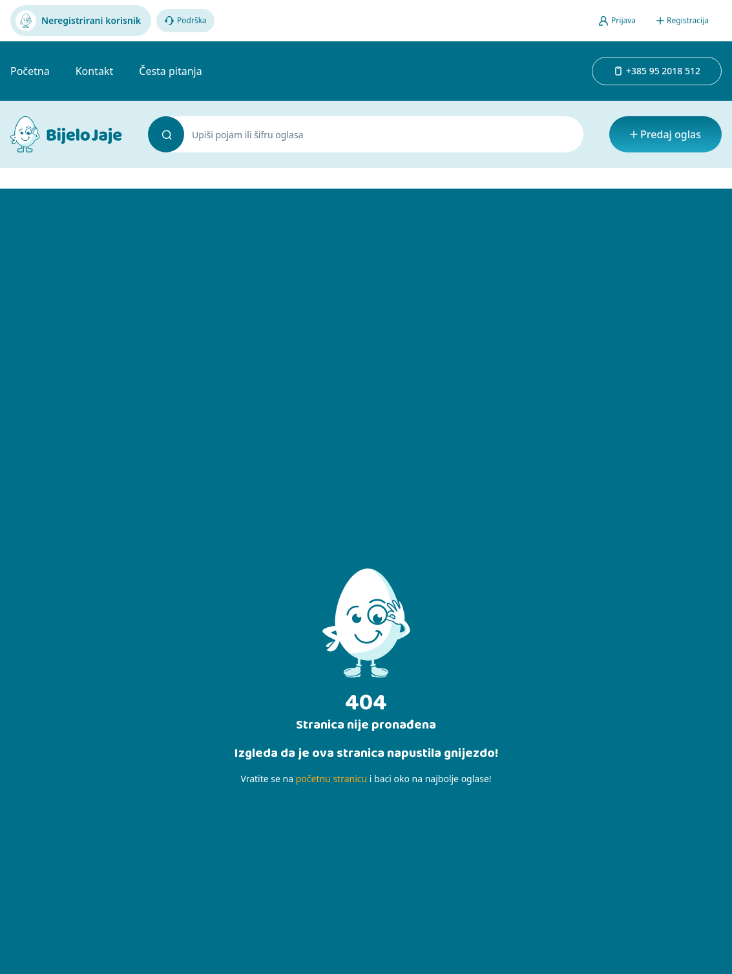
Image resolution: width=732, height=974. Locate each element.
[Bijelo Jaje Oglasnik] (66, 134)
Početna (30, 71)
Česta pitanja (170, 71)
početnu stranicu (331, 778)
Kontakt (95, 71)
